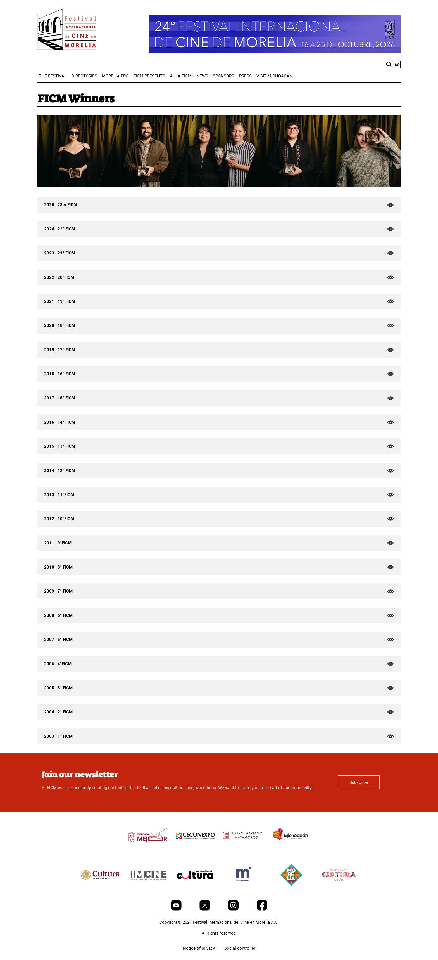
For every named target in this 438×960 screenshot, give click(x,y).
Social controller (239, 948)
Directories (84, 76)
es (397, 64)
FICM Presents (149, 76)
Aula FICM (180, 76)
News (202, 76)
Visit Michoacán (274, 76)
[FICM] (66, 30)
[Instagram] (234, 909)
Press (245, 76)
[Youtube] (177, 909)
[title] (148, 848)
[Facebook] (262, 909)
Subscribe (358, 782)
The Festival (52, 76)
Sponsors (223, 76)
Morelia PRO (115, 76)
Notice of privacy (199, 948)
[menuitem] (52, 76)
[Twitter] (205, 909)
